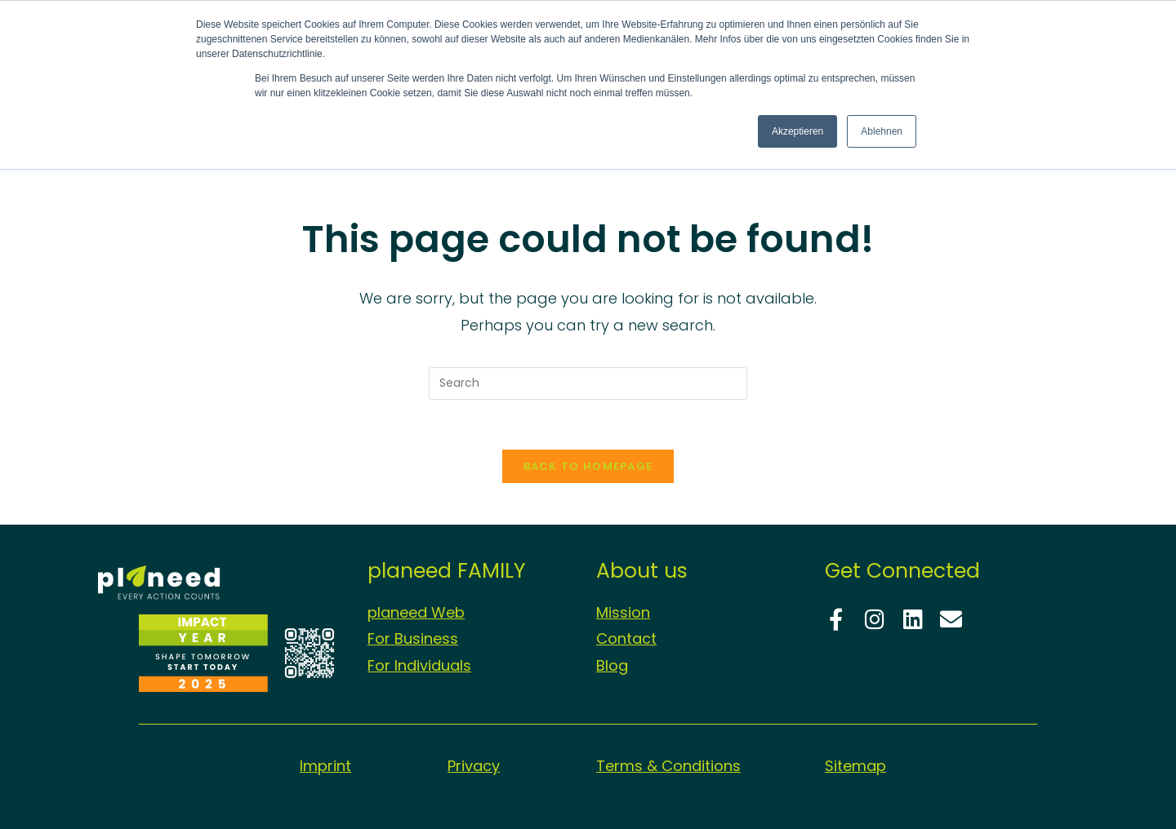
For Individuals (419, 665)
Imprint (325, 766)
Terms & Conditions (668, 766)
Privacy (474, 766)
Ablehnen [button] (881, 131)
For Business (413, 638)
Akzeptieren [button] (797, 131)
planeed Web (416, 612)
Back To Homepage (588, 466)
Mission (623, 612)
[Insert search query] (588, 383)
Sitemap (855, 766)
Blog (612, 665)
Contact (626, 638)
